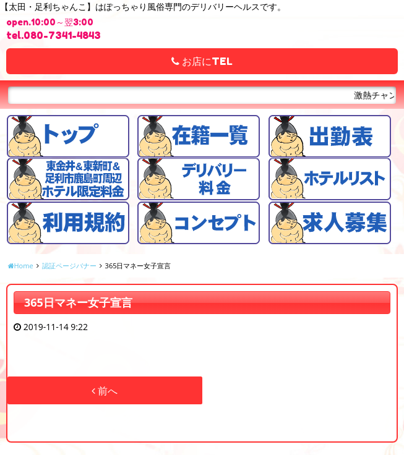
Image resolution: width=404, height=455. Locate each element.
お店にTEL (202, 61)
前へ (105, 391)
